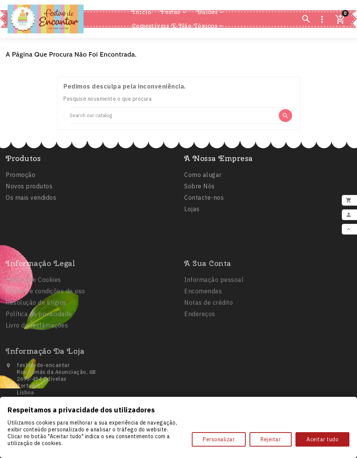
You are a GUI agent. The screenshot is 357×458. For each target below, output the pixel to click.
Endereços (199, 342)
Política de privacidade (39, 342)
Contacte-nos (204, 200)
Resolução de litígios (36, 330)
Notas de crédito (208, 330)
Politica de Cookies (33, 308)
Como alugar (203, 178)
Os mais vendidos (31, 200)
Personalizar (219, 439)
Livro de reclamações (37, 353)
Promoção (20, 178)
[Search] (171, 115)
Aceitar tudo (322, 439)
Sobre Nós (199, 189)
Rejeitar (271, 439)
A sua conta (207, 291)
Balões (210, 12)
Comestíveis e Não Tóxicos (178, 26)
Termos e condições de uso (45, 319)
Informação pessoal (213, 308)
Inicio (141, 12)
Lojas (192, 212)
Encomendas (203, 319)
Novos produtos (29, 189)
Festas (173, 12)
